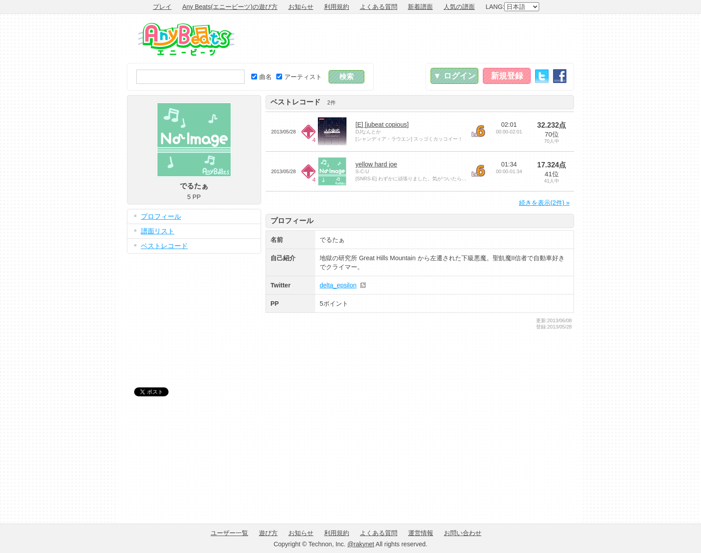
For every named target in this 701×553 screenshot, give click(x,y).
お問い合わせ (462, 532)
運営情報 (420, 532)
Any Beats (186, 39)
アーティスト (299, 76)
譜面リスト (157, 231)
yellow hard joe (376, 164)
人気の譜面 (459, 6)
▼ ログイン (454, 75)
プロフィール (161, 216)
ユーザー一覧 (229, 532)
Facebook (559, 76)
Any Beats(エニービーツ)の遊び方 (230, 6)
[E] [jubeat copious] (382, 124)
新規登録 (507, 75)
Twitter (542, 76)
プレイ (162, 6)
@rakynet (360, 544)
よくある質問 (378, 6)
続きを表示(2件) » (544, 202)
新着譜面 (420, 6)
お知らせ (300, 6)
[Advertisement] (411, 38)
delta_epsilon (338, 285)
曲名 (261, 76)
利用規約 (336, 6)
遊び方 (268, 532)
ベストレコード (164, 245)
